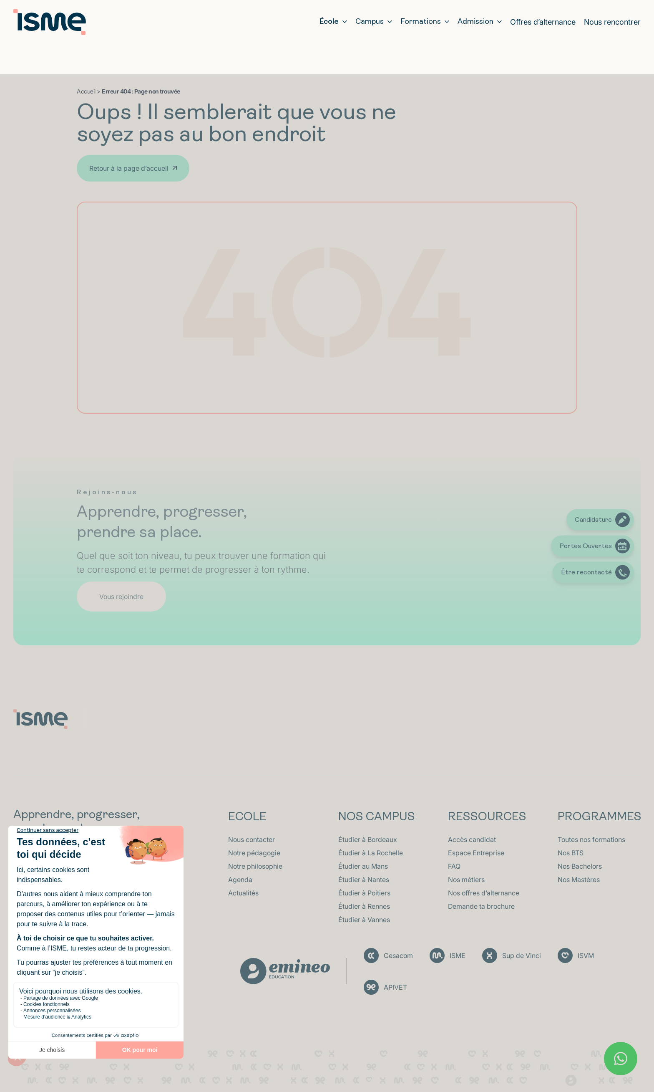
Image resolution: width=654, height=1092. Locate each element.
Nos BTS (571, 853)
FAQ (454, 866)
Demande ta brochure (481, 906)
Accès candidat (472, 839)
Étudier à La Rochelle (370, 853)
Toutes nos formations (591, 839)
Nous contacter (251, 839)
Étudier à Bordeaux (367, 839)
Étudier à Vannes (364, 919)
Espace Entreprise (476, 853)
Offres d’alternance (543, 22)
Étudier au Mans (363, 866)
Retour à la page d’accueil (129, 168)
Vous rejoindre (121, 596)
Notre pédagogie (254, 853)
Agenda (240, 879)
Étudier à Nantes (363, 879)
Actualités (243, 893)
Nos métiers (466, 879)
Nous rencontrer (612, 22)
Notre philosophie (255, 866)
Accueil (86, 91)
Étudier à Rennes (364, 906)
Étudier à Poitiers (364, 893)
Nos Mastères (579, 879)
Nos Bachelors (580, 866)
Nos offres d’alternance (483, 893)
